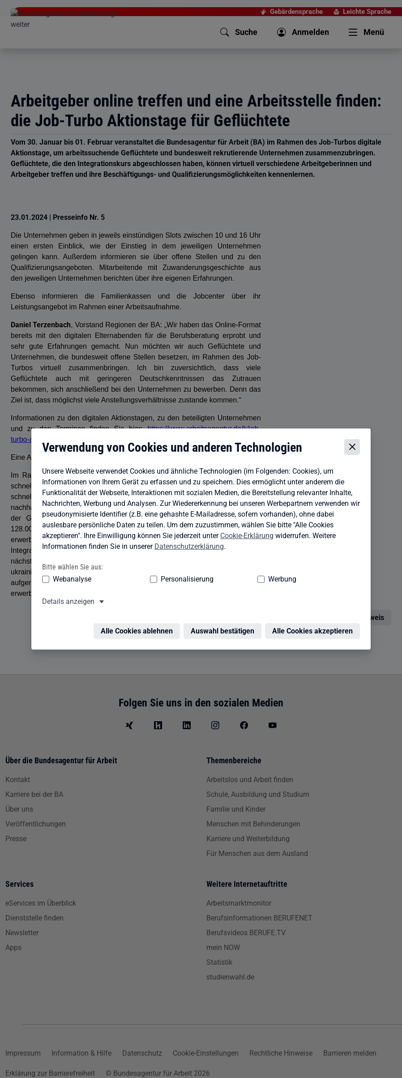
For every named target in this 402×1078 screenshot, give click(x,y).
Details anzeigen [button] (66, 603)
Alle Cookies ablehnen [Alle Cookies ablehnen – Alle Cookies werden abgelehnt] (139, 627)
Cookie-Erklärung (244, 537)
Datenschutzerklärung (187, 547)
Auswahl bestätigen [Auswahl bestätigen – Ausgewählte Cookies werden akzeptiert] (225, 627)
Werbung (211, 580)
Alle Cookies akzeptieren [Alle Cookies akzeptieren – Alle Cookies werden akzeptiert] (314, 627)
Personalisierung (150, 580)
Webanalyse (70, 580)
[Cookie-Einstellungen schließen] (354, 449)
